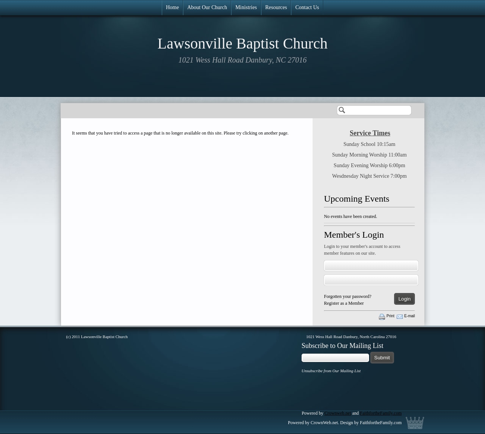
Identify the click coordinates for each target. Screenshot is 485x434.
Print (390, 316)
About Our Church (207, 7)
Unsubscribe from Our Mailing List (331, 370)
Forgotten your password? (347, 296)
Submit (382, 357)
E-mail (409, 316)
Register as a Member (344, 303)
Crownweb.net (337, 413)
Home (172, 7)
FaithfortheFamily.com (381, 413)
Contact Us (307, 7)
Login (404, 299)
